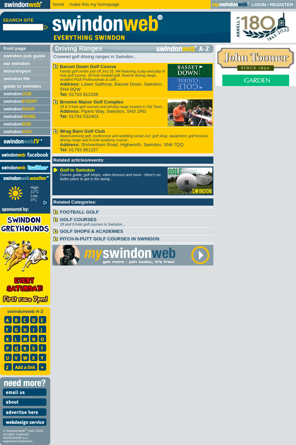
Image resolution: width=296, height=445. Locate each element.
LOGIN (259, 4)
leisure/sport (17, 71)
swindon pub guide (24, 55)
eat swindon (16, 63)
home (58, 4)
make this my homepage (93, 4)
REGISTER (281, 4)
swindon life (16, 78)
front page (14, 48)
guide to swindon (22, 86)
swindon (17, 93)
